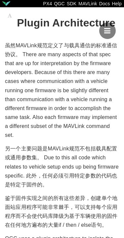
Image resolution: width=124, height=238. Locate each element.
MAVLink (87, 3)
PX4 (47, 3)
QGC (59, 3)
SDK (71, 3)
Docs (104, 3)
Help (117, 3)
